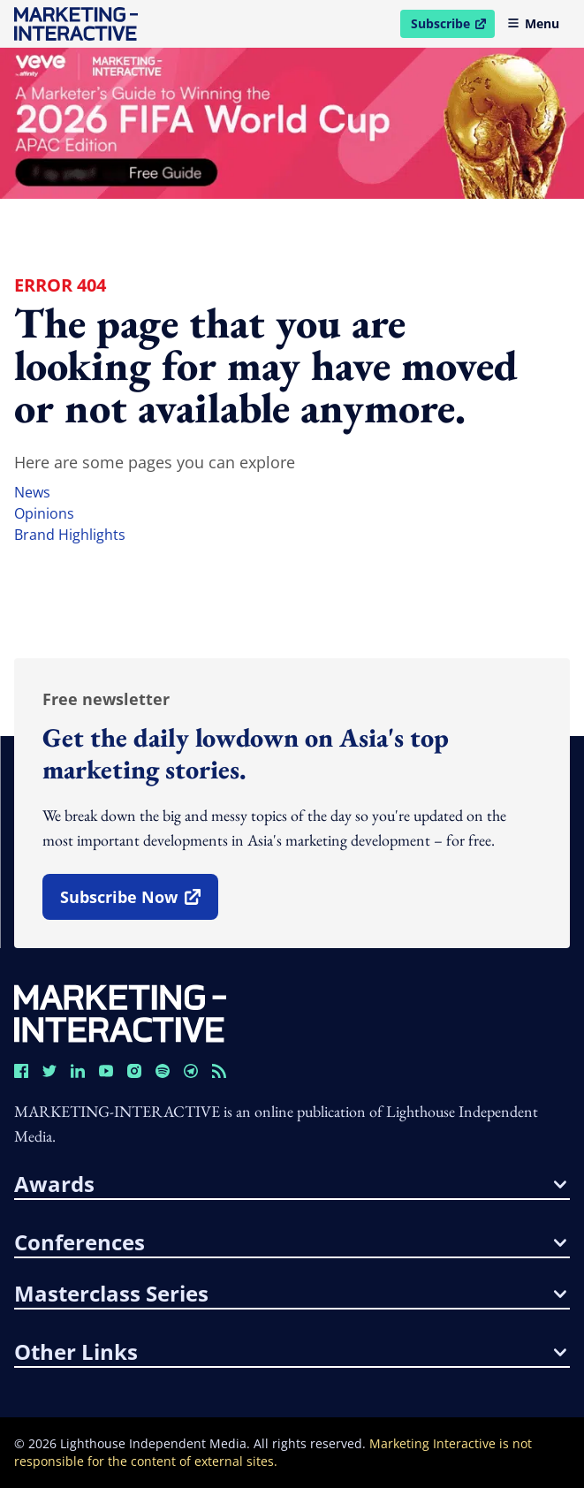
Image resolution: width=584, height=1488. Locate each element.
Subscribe (452, 26)
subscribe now (138, 903)
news (32, 492)
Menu (533, 23)
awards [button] (290, 1184)
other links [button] (290, 1352)
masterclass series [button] (290, 1293)
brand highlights (69, 534)
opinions (44, 513)
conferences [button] (290, 1242)
